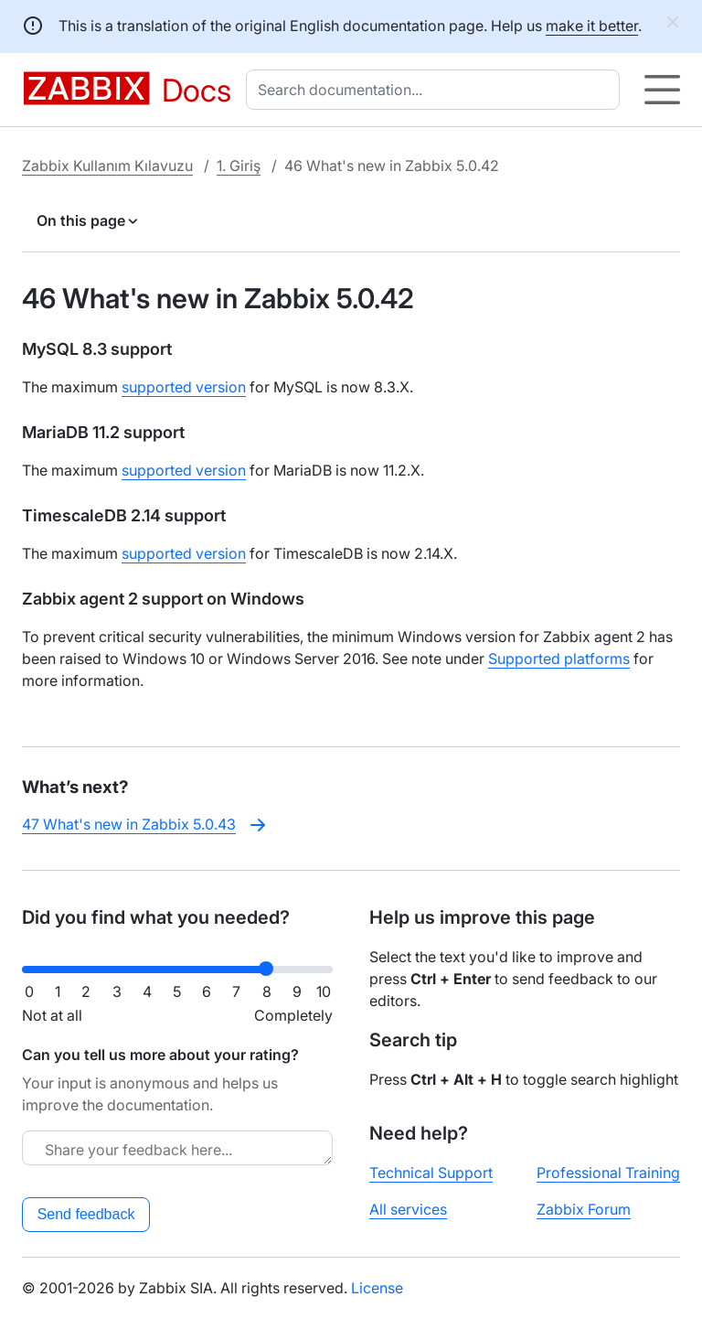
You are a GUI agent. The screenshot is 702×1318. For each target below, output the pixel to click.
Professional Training (608, 1172)
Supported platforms (559, 658)
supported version (184, 387)
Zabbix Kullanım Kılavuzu (107, 165)
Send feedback (86, 1214)
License (377, 1288)
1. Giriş (239, 165)
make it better (592, 25)
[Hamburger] (662, 89)
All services (408, 1209)
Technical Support (431, 1172)
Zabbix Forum (584, 1209)
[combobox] (436, 89)
